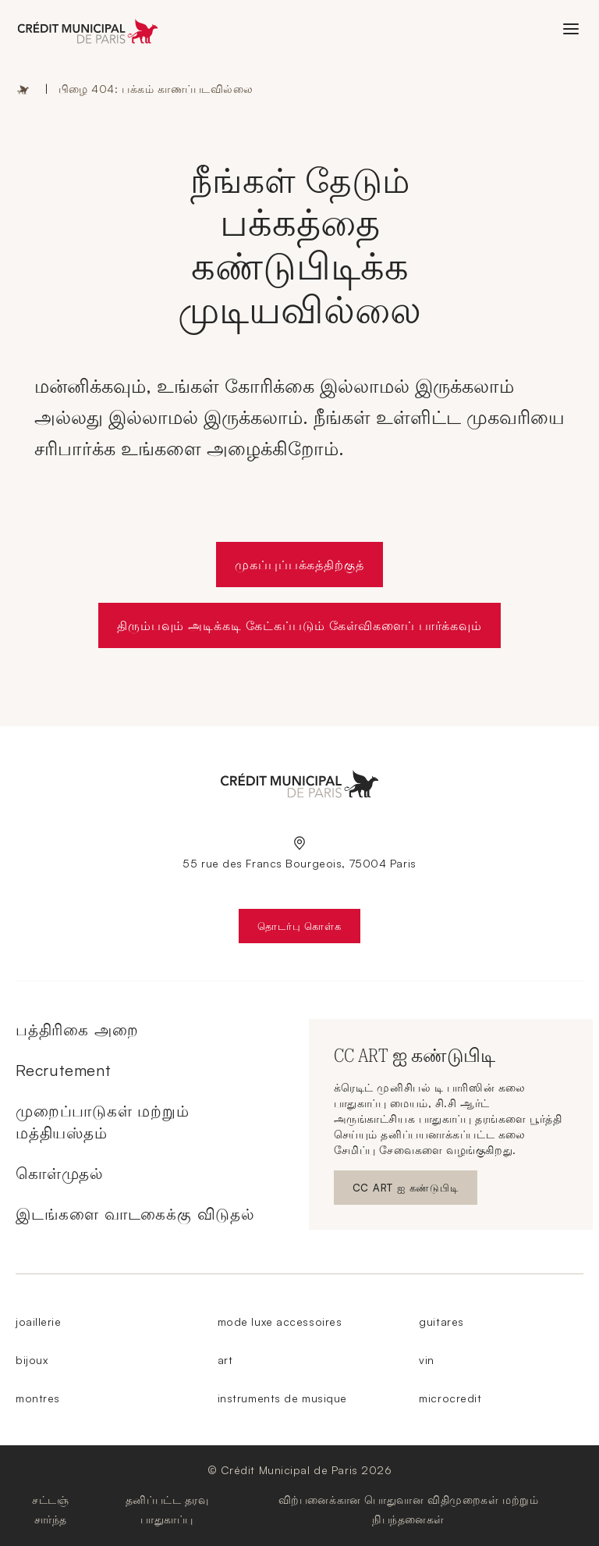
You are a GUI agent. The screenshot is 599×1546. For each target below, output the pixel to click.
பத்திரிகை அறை (77, 1029)
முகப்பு (23, 89)
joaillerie (39, 1321)
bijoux (32, 1359)
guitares (441, 1321)
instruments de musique (282, 1398)
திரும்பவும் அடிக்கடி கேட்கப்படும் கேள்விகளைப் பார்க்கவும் (300, 625)
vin (426, 1359)
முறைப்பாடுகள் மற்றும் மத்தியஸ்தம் (103, 1121)
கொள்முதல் (60, 1173)
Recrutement (63, 1070)
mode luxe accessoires (280, 1321)
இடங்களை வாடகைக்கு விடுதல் (135, 1214)
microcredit (450, 1398)
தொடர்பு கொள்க (308, 929)
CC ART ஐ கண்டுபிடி (412, 1191)
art (225, 1359)
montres (38, 1398)
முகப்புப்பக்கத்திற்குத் (299, 564)
